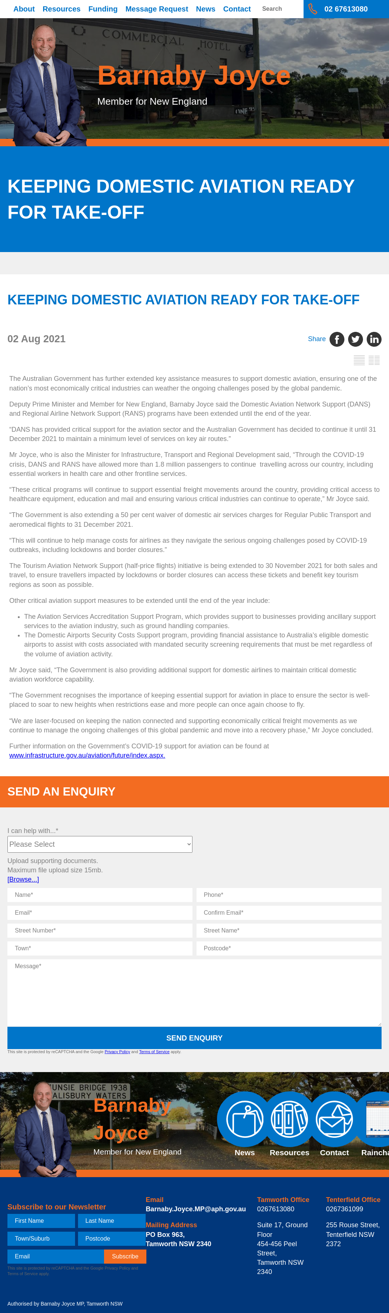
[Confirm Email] (289, 913)
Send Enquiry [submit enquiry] (194, 1038)
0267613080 (275, 1209)
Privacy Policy (117, 1051)
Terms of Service (154, 1051)
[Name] (99, 895)
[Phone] (289, 895)
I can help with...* (32, 830)
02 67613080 (346, 9)
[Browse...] (23, 879)
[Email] (99, 913)
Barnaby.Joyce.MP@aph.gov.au (196, 1209)
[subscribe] (125, 1257)
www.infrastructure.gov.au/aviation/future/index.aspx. (87, 755)
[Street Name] (289, 931)
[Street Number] (99, 931)
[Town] (99, 948)
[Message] (194, 992)
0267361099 (344, 1209)
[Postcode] (289, 948)
